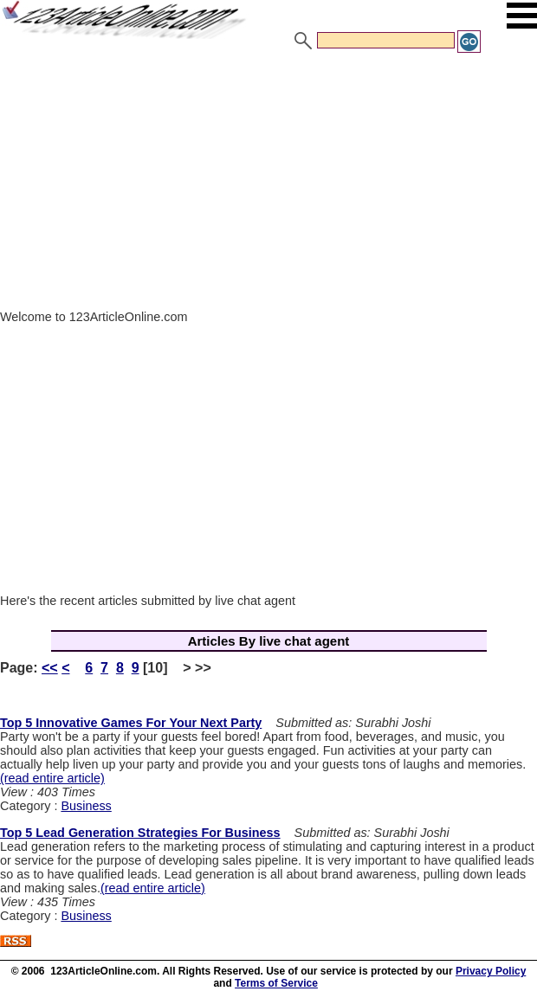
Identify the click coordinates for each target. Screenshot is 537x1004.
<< (50, 667)
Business (86, 806)
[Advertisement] (268, 184)
